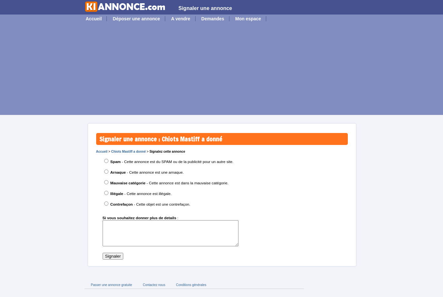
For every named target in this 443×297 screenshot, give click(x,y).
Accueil (94, 18)
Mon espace (248, 18)
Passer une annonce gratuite (111, 290)
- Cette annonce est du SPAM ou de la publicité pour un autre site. (172, 161)
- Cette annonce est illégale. (141, 193)
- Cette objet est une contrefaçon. (150, 204)
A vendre (180, 18)
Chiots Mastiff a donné (128, 151)
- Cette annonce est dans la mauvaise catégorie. (169, 183)
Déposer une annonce (136, 18)
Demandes (212, 18)
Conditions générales (191, 290)
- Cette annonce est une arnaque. (147, 172)
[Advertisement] (221, 70)
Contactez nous (154, 290)
